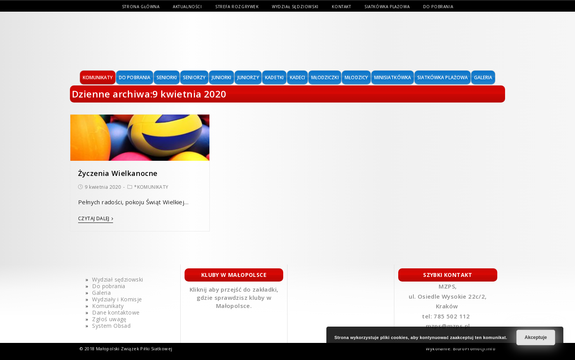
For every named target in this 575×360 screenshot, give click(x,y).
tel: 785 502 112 (447, 316)
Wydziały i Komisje (117, 299)
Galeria (101, 292)
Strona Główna (141, 6)
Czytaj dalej (95, 219)
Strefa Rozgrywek (237, 6)
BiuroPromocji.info (474, 348)
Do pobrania (438, 6)
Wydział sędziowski (295, 6)
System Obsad (111, 325)
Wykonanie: (439, 348)
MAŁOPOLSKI (123, 41)
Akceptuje (535, 337)
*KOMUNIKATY (151, 187)
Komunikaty (108, 306)
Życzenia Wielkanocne (118, 173)
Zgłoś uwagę (109, 319)
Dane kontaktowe (115, 312)
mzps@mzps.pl (448, 326)
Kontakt (341, 6)
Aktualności (187, 6)
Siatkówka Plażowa (386, 6)
